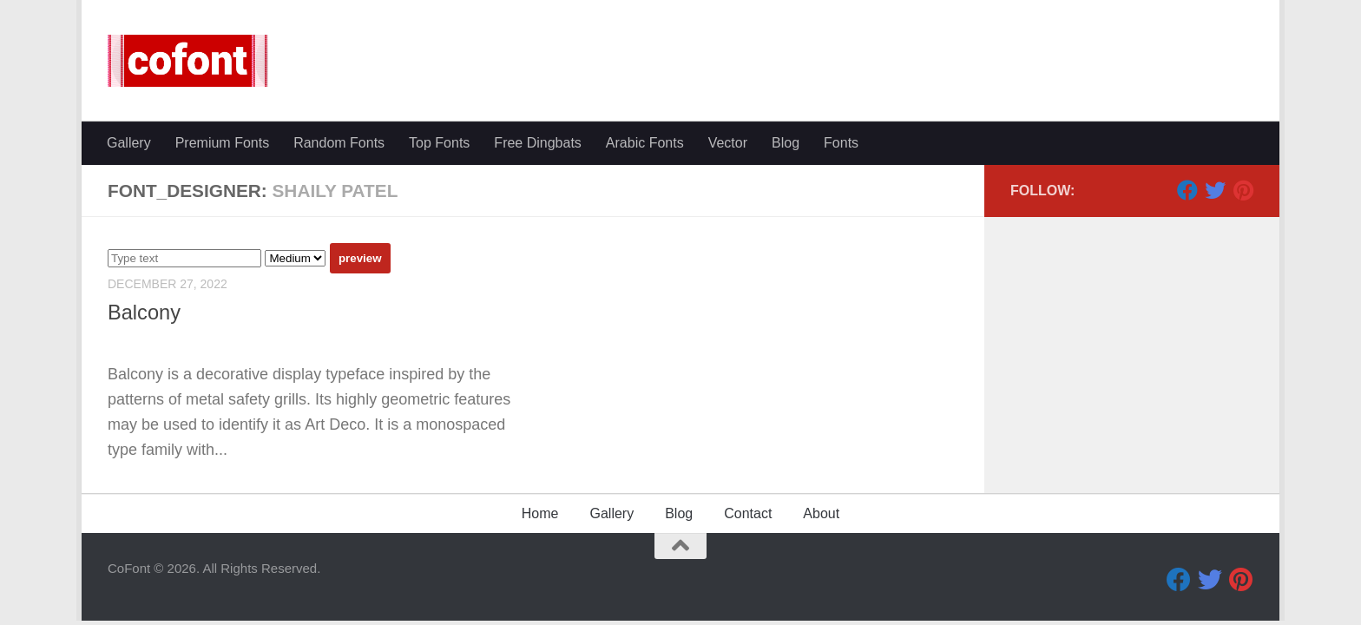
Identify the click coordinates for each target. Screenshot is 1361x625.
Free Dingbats (538, 142)
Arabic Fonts (645, 142)
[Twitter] (1215, 190)
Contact (748, 513)
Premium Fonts (222, 142)
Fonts (841, 142)
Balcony (144, 312)
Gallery (129, 142)
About (821, 513)
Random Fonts (339, 142)
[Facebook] (1187, 190)
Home (540, 513)
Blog (785, 142)
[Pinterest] (1243, 190)
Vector (727, 142)
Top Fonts (439, 142)
